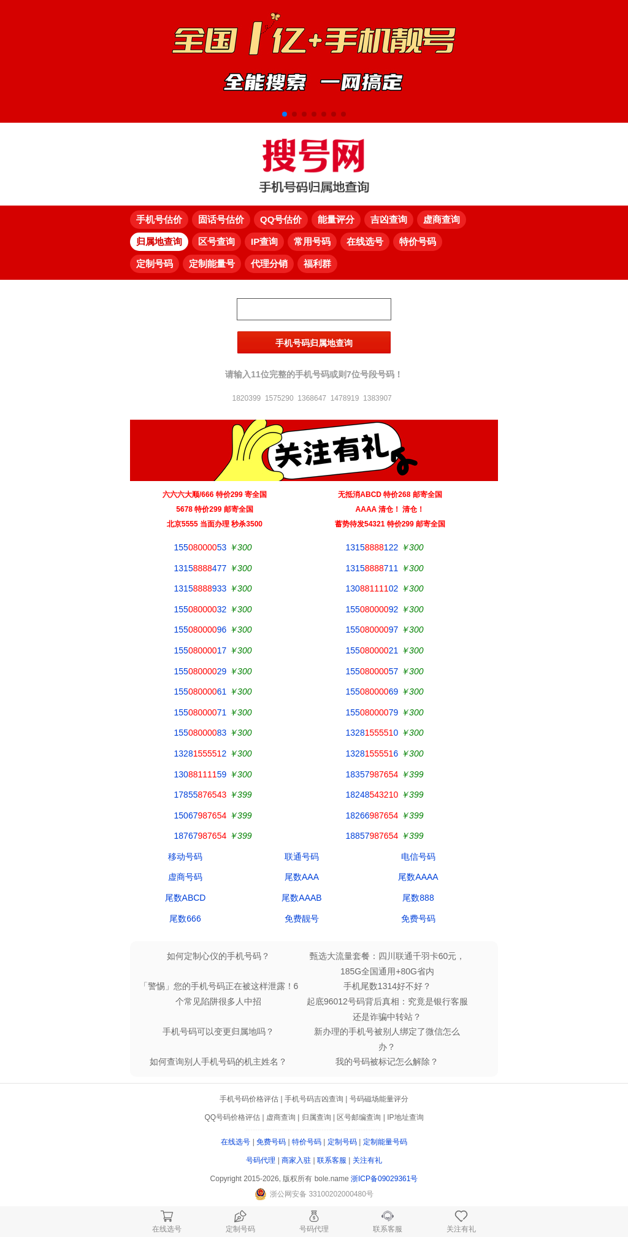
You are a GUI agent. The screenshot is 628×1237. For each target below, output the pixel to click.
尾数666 (185, 918)
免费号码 (418, 918)
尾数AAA (302, 877)
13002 (372, 588)
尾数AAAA (418, 877)
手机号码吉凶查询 (314, 1099)
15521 (372, 650)
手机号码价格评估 (249, 1099)
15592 (372, 609)
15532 (200, 609)
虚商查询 (281, 1117)
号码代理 (260, 1160)
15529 (200, 671)
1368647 (311, 398)
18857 (372, 836)
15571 (200, 712)
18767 (200, 836)
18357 (372, 774)
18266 (372, 815)
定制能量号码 (385, 1142)
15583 (200, 733)
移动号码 (185, 856)
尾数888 (418, 898)
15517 (200, 650)
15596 (200, 629)
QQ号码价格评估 (232, 1117)
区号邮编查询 (359, 1117)
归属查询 (316, 1117)
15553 (200, 547)
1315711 (372, 568)
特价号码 (306, 1142)
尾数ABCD (185, 898)
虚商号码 (185, 877)
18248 (372, 795)
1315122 (372, 547)
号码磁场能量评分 (379, 1099)
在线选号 (235, 1142)
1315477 (200, 568)
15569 (372, 691)
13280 (372, 733)
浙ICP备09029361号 (384, 1178)
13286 (372, 753)
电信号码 (418, 856)
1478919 (345, 398)
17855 (200, 795)
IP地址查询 (405, 1117)
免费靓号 (302, 918)
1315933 (200, 588)
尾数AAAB (301, 898)
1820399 (246, 398)
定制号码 (342, 1142)
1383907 (377, 398)
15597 (372, 629)
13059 (200, 774)
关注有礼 (367, 1160)
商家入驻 (296, 1160)
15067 (200, 815)
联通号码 (302, 856)
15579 (372, 712)
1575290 (279, 398)
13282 (200, 753)
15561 (200, 691)
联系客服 (332, 1160)
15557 (372, 671)
